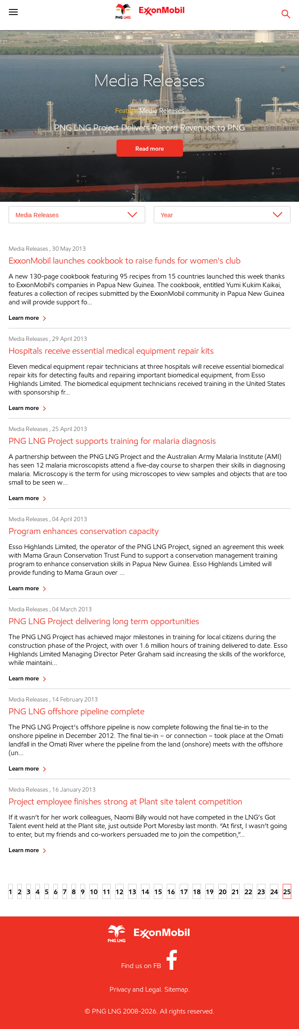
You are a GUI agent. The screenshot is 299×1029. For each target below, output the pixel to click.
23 (261, 891)
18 (197, 891)
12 (119, 891)
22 (248, 891)
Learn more (24, 317)
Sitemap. (177, 989)
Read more (149, 148)
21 (235, 891)
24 (274, 891)
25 (287, 891)
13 (132, 891)
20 (222, 891)
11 (106, 891)
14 (145, 891)
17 (184, 891)
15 (158, 891)
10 (94, 891)
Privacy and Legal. (136, 989)
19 (210, 891)
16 (171, 891)
